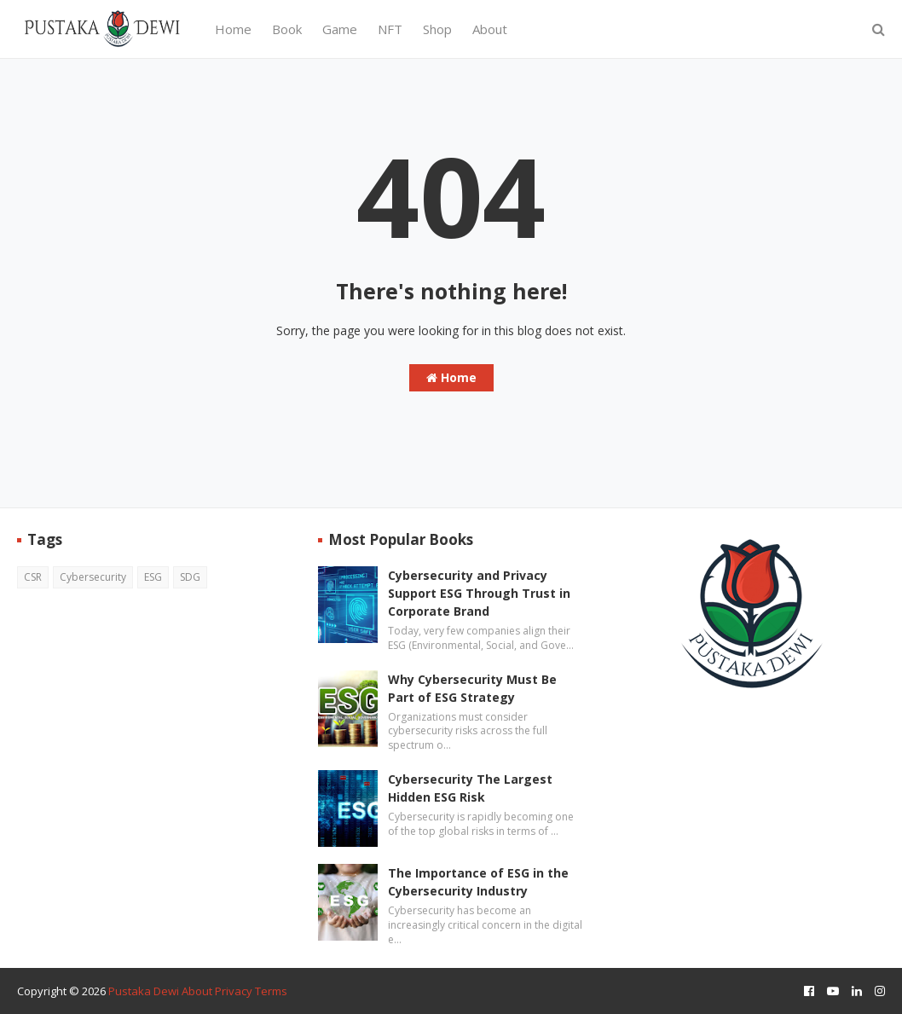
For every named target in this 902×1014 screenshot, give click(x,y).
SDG (190, 577)
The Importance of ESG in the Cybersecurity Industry (478, 882)
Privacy (233, 991)
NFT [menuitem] (390, 29)
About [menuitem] (489, 29)
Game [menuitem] (339, 29)
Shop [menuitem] (437, 29)
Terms (271, 991)
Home (451, 377)
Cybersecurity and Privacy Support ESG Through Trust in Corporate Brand (479, 593)
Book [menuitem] (287, 29)
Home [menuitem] (233, 29)
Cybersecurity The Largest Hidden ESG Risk (470, 788)
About (197, 991)
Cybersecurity (93, 577)
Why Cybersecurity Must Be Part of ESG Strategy (472, 688)
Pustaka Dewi (143, 991)
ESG (153, 577)
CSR (33, 577)
